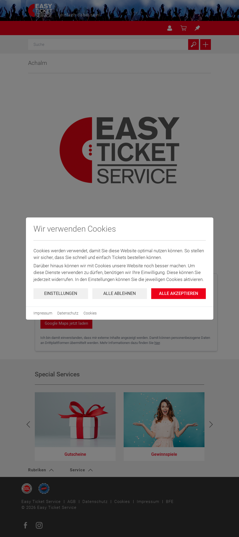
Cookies (90, 313)
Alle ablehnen (119, 293)
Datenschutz (67, 313)
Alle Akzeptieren (178, 293)
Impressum (42, 313)
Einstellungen (60, 293)
